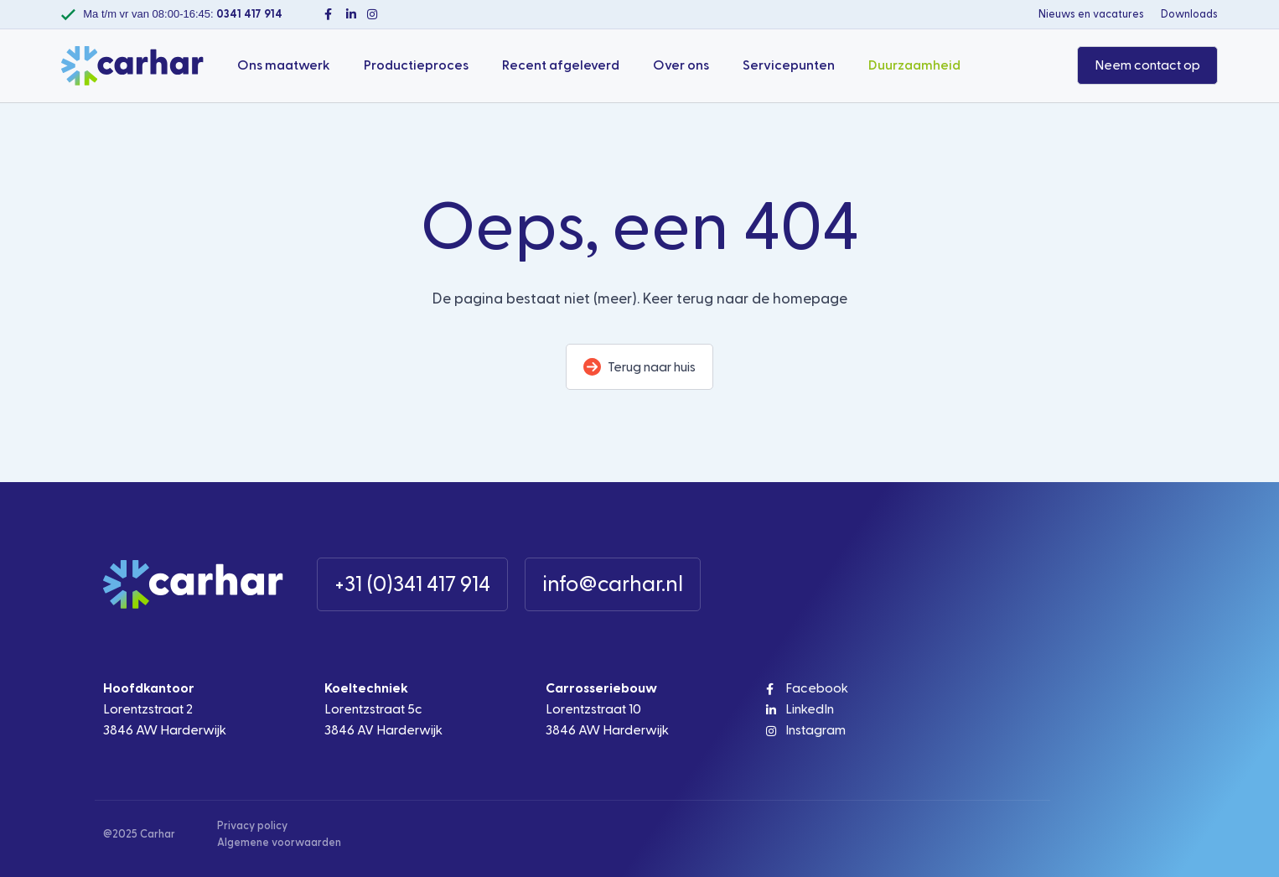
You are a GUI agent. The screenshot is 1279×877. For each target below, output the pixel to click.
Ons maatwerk (283, 65)
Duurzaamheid (914, 65)
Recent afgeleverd (560, 65)
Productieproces (416, 65)
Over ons (681, 65)
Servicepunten (789, 65)
